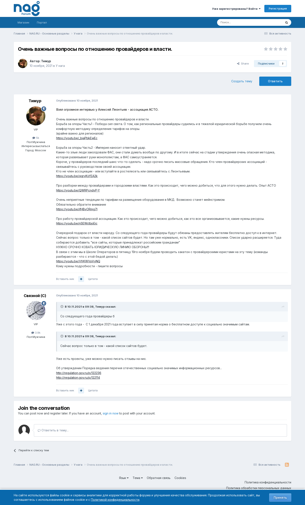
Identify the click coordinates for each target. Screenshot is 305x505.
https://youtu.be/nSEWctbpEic (76, 223)
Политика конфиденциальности (268, 482)
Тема (138, 478)
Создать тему (241, 81)
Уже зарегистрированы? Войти (236, 8)
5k (35, 137)
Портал (42, 22)
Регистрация (278, 8)
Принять (280, 497)
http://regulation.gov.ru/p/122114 (78, 377)
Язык (124, 478)
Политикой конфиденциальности (115, 499)
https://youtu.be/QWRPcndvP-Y (78, 190)
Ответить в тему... (53, 430)
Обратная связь (159, 478)
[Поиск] (238, 22)
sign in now (110, 413)
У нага (60, 65)
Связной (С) (35, 295)
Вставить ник (65, 279)
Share (243, 63)
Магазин (23, 22)
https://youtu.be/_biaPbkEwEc (76, 138)
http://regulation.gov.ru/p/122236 (78, 373)
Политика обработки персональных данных (258, 488)
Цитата (93, 279)
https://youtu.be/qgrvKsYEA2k (77, 176)
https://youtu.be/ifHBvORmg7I (76, 209)
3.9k (35, 332)
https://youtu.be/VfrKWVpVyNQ (78, 261)
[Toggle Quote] (62, 306)
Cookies (180, 478)
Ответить (275, 81)
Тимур (46, 61)
